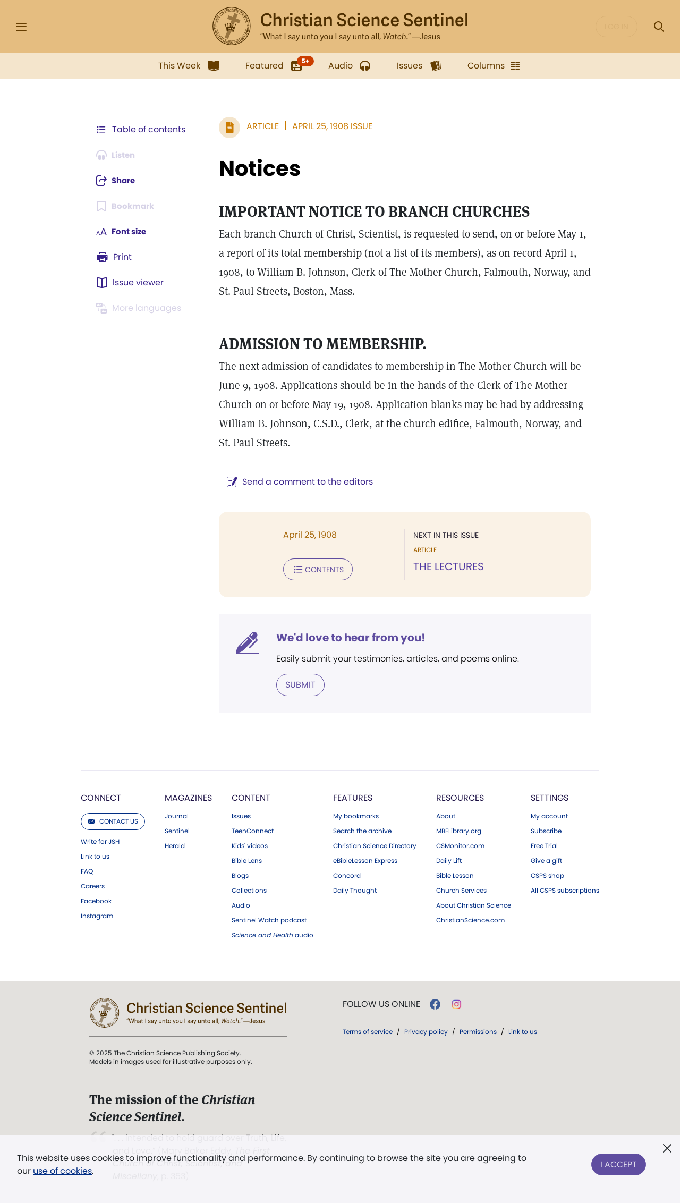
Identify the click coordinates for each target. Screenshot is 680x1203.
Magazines (188, 797)
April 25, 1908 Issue (327, 126)
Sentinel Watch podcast (269, 919)
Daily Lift (449, 860)
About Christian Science (473, 904)
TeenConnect (253, 830)
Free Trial (544, 845)
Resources (460, 797)
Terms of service (368, 1030)
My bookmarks (356, 815)
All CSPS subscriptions (565, 889)
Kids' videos (250, 845)
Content (251, 797)
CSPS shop (547, 874)
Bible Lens (247, 860)
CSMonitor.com (460, 845)
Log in (616, 26)
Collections (249, 889)
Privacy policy (426, 1030)
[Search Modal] (659, 27)
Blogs (240, 874)
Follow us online (381, 1003)
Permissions (478, 1030)
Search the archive (362, 830)
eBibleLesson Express (365, 860)
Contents (312, 569)
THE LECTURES (446, 567)
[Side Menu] (21, 27)
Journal (177, 815)
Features (352, 797)
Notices (254, 168)
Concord (347, 874)
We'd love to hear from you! (345, 637)
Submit (295, 683)
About (445, 815)
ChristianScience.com (470, 919)
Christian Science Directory (374, 845)
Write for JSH (100, 840)
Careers (93, 885)
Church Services (461, 889)
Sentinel (177, 830)
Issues (241, 815)
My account (549, 815)
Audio (241, 904)
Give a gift (546, 860)
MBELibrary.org (458, 830)
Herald (175, 845)
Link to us (95, 855)
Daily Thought (355, 889)
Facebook (96, 900)
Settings (549, 797)
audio (272, 934)
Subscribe (546, 830)
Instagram (97, 915)
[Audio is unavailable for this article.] (118, 155)
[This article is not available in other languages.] (140, 308)
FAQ (87, 870)
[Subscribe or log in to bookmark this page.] (127, 206)
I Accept (618, 1162)
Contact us (113, 820)
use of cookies (62, 1171)
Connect (101, 797)
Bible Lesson (455, 874)
